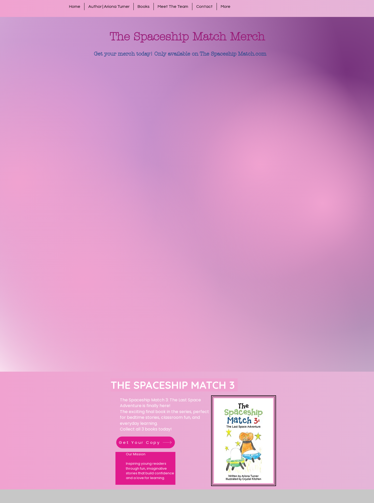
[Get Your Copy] (145, 442)
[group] (187, 74)
